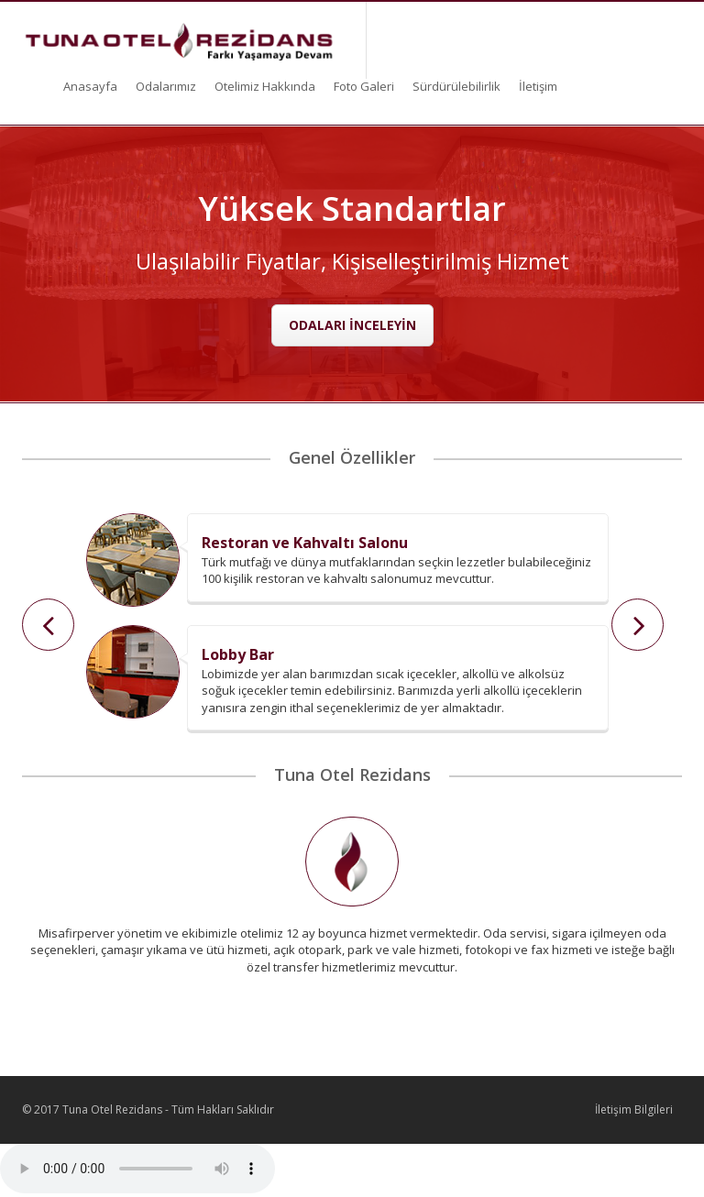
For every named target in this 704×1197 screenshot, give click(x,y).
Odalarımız (166, 86)
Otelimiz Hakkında (264, 86)
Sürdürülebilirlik (456, 86)
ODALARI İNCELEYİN (352, 325)
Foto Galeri (364, 86)
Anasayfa (90, 86)
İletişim (538, 86)
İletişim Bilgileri (634, 1109)
